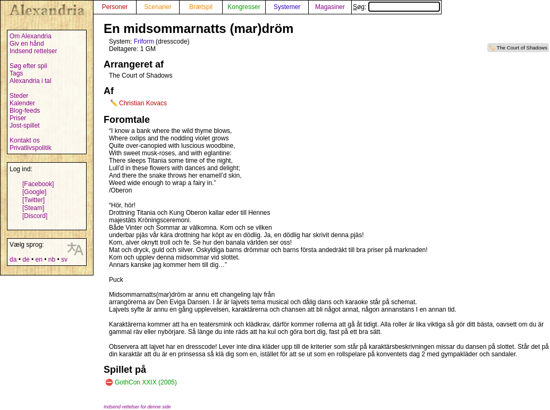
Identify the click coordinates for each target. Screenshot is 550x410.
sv (64, 259)
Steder (19, 95)
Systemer (287, 7)
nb (51, 259)
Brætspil (201, 7)
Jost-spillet (25, 125)
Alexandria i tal (31, 81)
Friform (144, 41)
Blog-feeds (25, 110)
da (13, 259)
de (25, 259)
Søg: (396, 7)
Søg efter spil (28, 66)
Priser (18, 118)
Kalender (22, 103)
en (38, 259)
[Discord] (34, 216)
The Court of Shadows (522, 48)
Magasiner (330, 7)
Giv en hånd (27, 43)
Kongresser (243, 7)
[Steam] (33, 208)
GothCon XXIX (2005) (146, 382)
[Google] (34, 192)
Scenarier (157, 7)
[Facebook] (38, 184)
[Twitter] (33, 200)
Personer (115, 7)
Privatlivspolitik (31, 148)
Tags (16, 73)
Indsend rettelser (33, 51)
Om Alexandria (31, 36)
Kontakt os (25, 140)
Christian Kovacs (143, 103)
